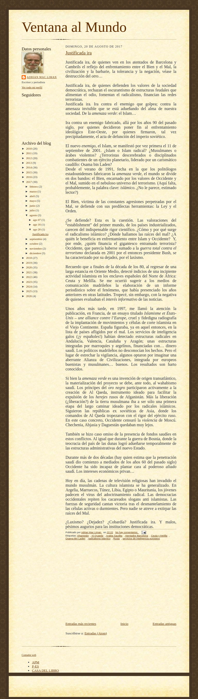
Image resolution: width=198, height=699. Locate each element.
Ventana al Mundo (74, 27)
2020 (29, 267)
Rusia (116, 538)
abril (33, 196)
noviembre (36, 248)
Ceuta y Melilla (159, 535)
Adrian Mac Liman (42, 77)
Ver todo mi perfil (32, 87)
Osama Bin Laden (75, 538)
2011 (29, 153)
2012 (29, 158)
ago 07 (37, 219)
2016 (29, 176)
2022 (29, 276)
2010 (29, 148)
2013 (29, 162)
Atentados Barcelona (136, 535)
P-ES (35, 666)
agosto (34, 215)
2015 (29, 172)
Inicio (124, 624)
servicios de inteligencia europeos (141, 538)
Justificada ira (40, 234)
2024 (29, 286)
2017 (29, 181)
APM (35, 662)
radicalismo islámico (99, 538)
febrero (34, 186)
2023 (29, 281)
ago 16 (37, 224)
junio (33, 205)
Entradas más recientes (80, 624)
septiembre (36, 238)
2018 (29, 257)
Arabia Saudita (114, 535)
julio (33, 210)
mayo (33, 200)
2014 (29, 167)
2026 (29, 296)
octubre (34, 243)
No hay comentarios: (127, 532)
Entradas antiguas (164, 624)
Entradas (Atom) (96, 633)
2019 (29, 262)
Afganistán (83, 535)
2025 (29, 291)
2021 (29, 272)
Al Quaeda (97, 535)
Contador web (29, 655)
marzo (34, 191)
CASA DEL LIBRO (45, 670)
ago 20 (37, 229)
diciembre (36, 253)
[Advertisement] (120, 582)
